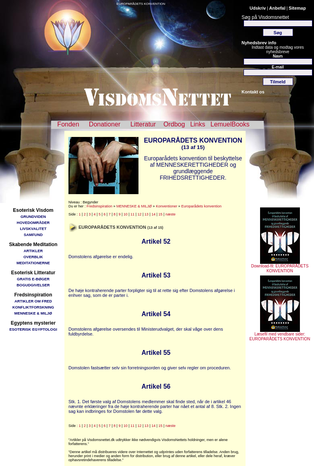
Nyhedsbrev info (259, 42)
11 (132, 214)
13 (147, 214)
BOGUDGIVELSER (33, 285)
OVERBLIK (33, 257)
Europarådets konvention (201, 206)
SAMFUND (33, 234)
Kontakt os (253, 91)
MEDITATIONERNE (33, 263)
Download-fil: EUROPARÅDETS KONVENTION (280, 266)
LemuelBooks (230, 124)
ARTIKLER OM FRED (33, 301)
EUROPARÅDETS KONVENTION (141, 4)
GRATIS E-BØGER (33, 279)
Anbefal (277, 8)
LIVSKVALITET (33, 228)
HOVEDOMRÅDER (33, 222)
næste (170, 214)
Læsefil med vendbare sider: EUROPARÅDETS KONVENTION (280, 334)
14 (153, 214)
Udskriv (258, 8)
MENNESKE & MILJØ (33, 313)
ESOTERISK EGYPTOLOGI (33, 329)
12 (139, 214)
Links (197, 124)
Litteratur (143, 124)
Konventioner (166, 206)
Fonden (68, 124)
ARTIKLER (33, 251)
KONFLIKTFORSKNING (33, 307)
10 (126, 214)
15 (161, 214)
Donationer (104, 124)
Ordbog (174, 124)
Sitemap (297, 8)
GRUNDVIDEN (33, 216)
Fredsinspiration (99, 206)
